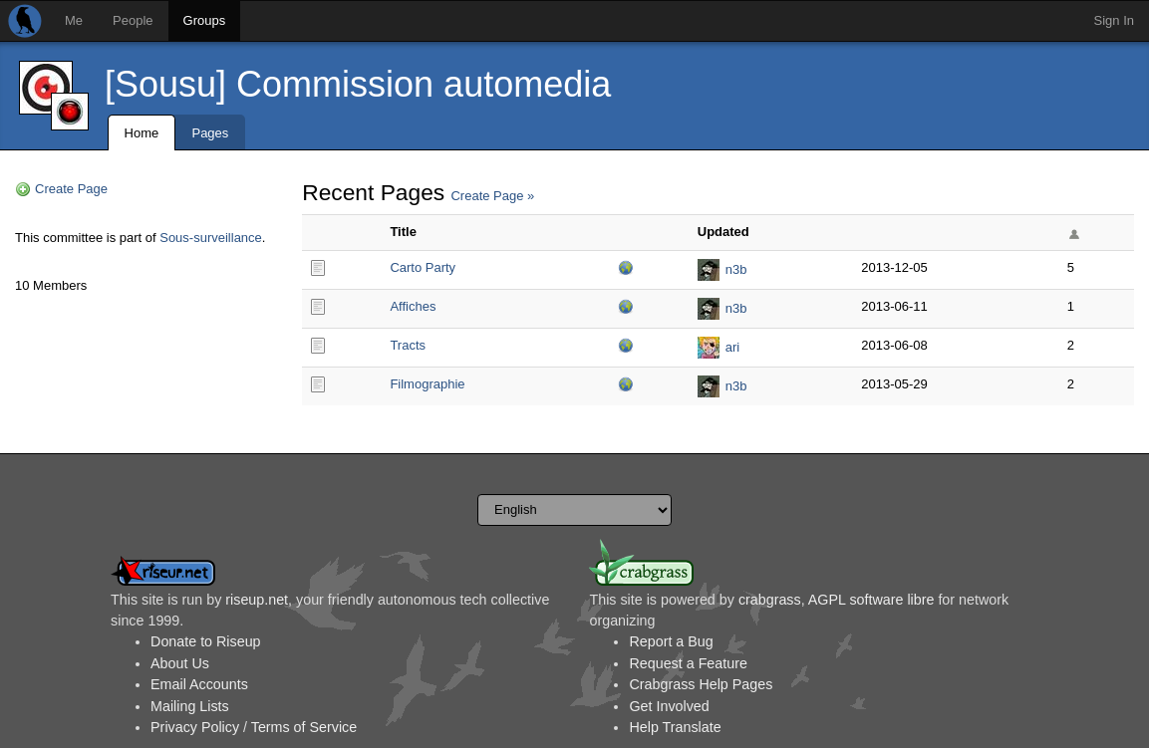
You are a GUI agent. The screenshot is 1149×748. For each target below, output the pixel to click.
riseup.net (256, 600)
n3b (736, 269)
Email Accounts (199, 684)
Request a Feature (687, 663)
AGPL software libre (871, 600)
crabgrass (769, 600)
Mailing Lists (189, 706)
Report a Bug (671, 641)
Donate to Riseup (205, 641)
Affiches (412, 306)
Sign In (1114, 20)
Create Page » (492, 195)
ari (732, 347)
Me (74, 20)
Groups (204, 20)
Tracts (408, 345)
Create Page (71, 188)
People (132, 20)
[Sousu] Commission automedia (358, 84)
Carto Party (422, 267)
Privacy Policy (194, 727)
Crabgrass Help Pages (700, 684)
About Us (179, 663)
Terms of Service (304, 727)
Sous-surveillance (210, 237)
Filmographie (427, 383)
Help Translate (674, 727)
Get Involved (669, 706)
